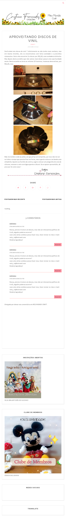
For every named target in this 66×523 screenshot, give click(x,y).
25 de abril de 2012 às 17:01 (17, 226)
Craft (33, 44)
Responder (58, 244)
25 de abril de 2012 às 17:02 (17, 252)
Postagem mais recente (14, 199)
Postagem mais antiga (52, 199)
